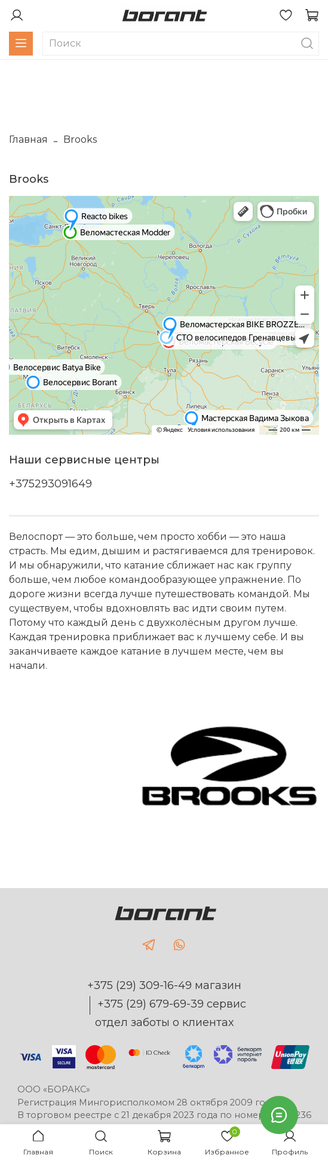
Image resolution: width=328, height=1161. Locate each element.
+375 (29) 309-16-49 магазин (164, 985)
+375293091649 (50, 483)
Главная (28, 139)
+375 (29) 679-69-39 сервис (171, 1003)
